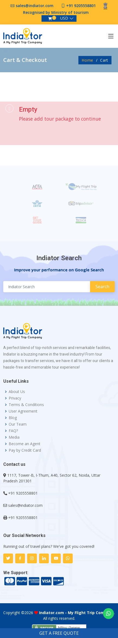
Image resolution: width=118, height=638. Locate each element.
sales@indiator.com (34, 5)
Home (87, 60)
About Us (17, 392)
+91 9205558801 (81, 5)
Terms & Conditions (26, 405)
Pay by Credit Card (25, 450)
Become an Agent (24, 444)
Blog (13, 418)
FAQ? (13, 431)
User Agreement (23, 411)
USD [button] (64, 18)
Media (14, 437)
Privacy (15, 398)
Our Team (18, 424)
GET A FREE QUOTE (59, 633)
